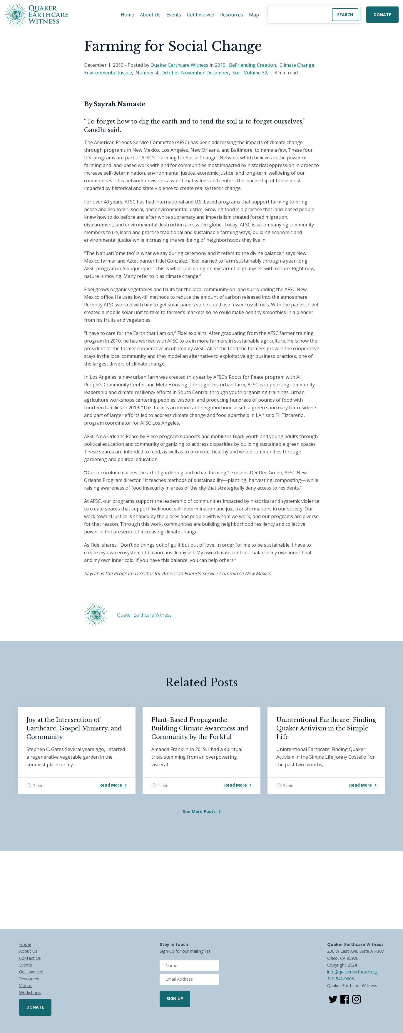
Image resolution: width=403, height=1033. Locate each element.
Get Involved (200, 14)
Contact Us (30, 958)
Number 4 (147, 72)
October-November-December (195, 72)
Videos (25, 985)
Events (173, 14)
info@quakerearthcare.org (352, 971)
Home (127, 14)
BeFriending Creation (252, 65)
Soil (236, 72)
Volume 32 (255, 72)
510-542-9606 (340, 979)
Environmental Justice (108, 72)
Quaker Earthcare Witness (179, 65)
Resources (231, 14)
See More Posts (199, 811)
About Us (150, 14)
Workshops (30, 992)
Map (254, 14)
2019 (220, 65)
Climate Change (297, 65)
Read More (110, 785)
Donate (382, 14)
